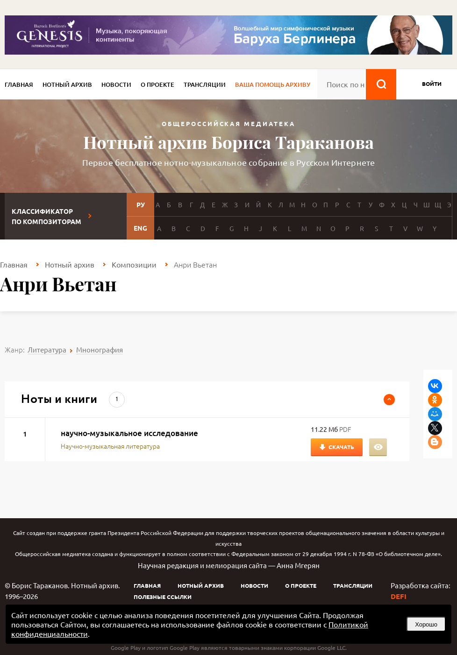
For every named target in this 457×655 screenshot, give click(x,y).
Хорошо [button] (426, 624)
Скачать (341, 447)
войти (432, 83)
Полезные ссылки (163, 596)
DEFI (399, 596)
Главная (19, 84)
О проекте (157, 84)
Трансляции (205, 84)
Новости (116, 84)
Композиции (134, 264)
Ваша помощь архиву (272, 84)
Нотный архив (67, 84)
